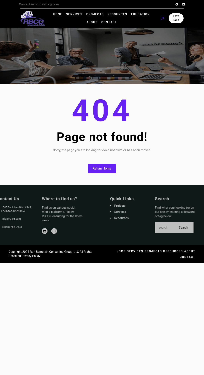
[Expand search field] (162, 18)
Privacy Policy (31, 256)
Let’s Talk (176, 18)
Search (192, 227)
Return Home (102, 168)
